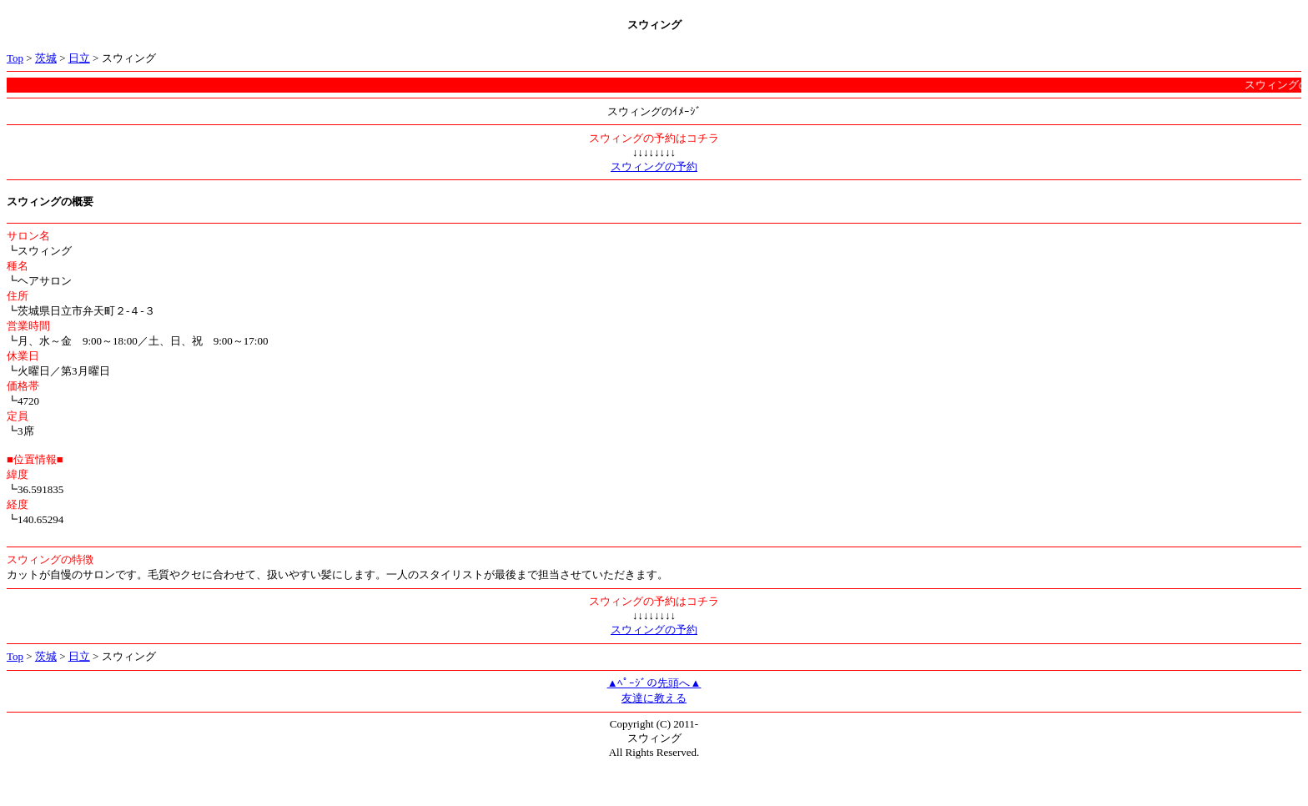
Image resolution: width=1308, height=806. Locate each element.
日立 (79, 58)
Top (15, 58)
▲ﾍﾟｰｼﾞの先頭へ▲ (654, 683)
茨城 (46, 58)
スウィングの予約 (654, 166)
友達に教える (654, 698)
